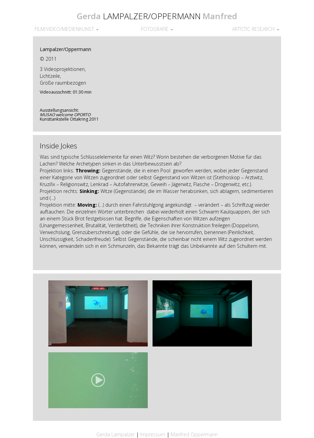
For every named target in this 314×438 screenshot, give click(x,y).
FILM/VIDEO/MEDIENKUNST (67, 29)
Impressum (153, 434)
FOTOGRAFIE (157, 29)
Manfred (220, 16)
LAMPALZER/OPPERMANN (152, 16)
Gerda (89, 16)
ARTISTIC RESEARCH (255, 29)
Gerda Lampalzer (115, 434)
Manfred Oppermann (194, 434)
